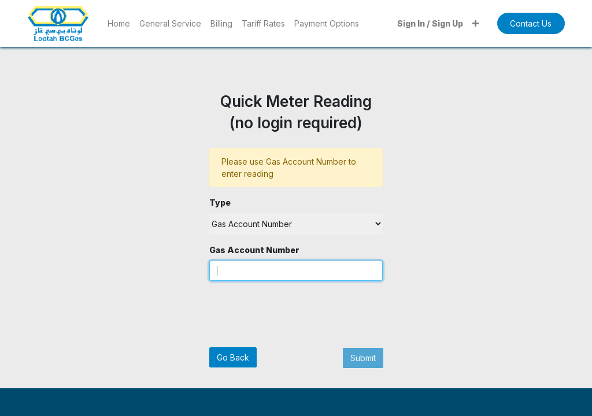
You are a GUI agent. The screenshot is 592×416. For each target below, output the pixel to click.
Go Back (233, 357)
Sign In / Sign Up (430, 23)
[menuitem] (119, 23)
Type (220, 202)
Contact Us (531, 23)
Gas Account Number (254, 250)
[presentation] (297, 312)
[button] (475, 23)
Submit (363, 358)
